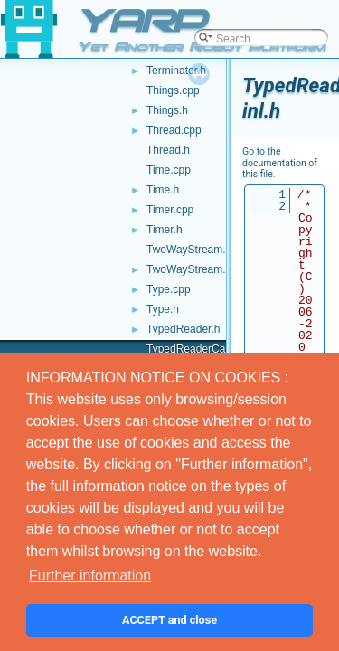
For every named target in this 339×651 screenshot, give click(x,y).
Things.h (167, 110)
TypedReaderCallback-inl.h (211, 349)
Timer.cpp (169, 209)
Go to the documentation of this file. (279, 163)
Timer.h (164, 229)
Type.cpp (168, 289)
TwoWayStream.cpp (194, 249)
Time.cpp (168, 170)
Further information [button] (90, 575)
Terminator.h (176, 70)
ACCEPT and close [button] (169, 620)
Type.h (162, 309)
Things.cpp (173, 90)
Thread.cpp (174, 130)
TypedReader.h (183, 329)
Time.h (162, 190)
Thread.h (168, 150)
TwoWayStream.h (188, 269)
